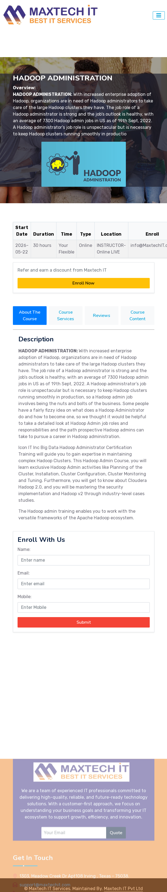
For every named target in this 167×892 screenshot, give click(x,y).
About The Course (29, 315)
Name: (24, 549)
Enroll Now (83, 283)
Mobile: (25, 596)
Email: (24, 573)
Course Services (65, 315)
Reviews (101, 316)
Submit (84, 622)
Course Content (137, 315)
